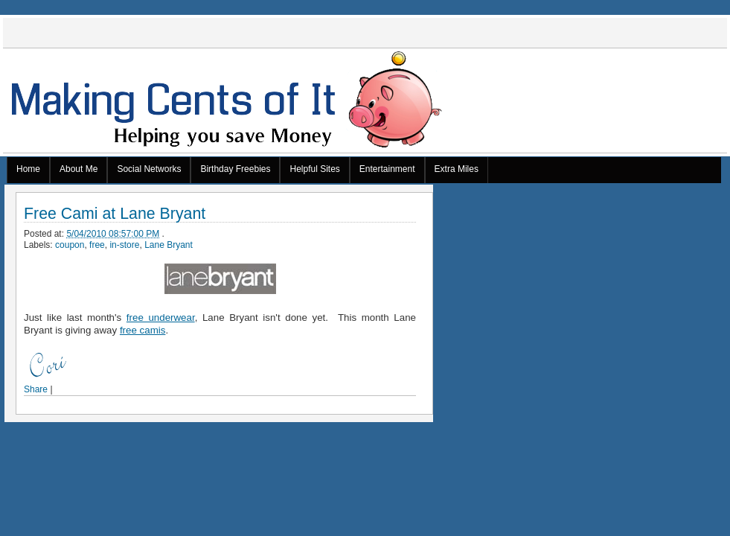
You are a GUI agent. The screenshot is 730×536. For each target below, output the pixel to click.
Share (36, 389)
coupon (69, 245)
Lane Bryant (168, 245)
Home (28, 169)
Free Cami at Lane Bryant (114, 214)
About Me (78, 169)
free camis (142, 330)
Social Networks (149, 169)
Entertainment (387, 169)
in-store (124, 245)
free (97, 245)
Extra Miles (456, 169)
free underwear (161, 317)
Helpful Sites (314, 169)
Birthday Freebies (235, 169)
